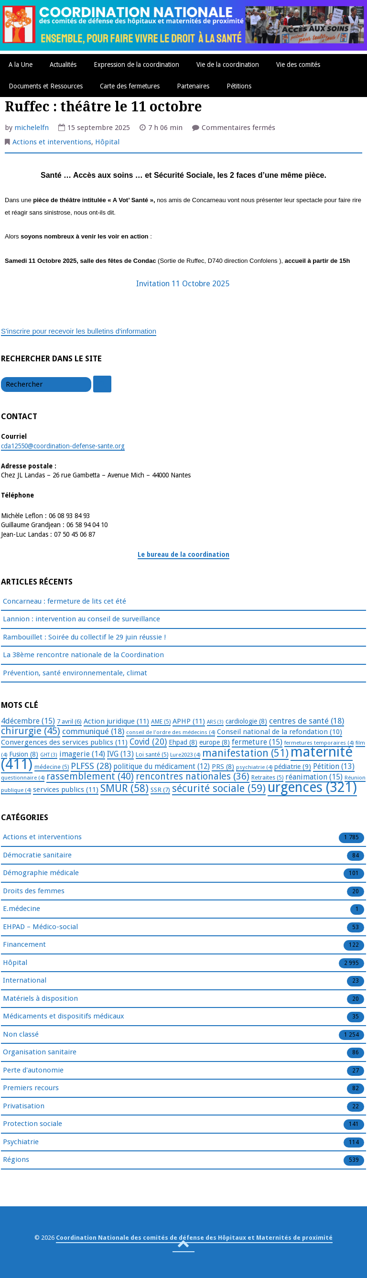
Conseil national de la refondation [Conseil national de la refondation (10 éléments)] (279, 731)
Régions (16, 1160)
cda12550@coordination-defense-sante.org (63, 446)
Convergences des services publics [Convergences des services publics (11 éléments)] (64, 742)
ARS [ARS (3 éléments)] (215, 722)
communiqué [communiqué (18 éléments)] (93, 731)
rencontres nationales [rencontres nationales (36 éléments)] (192, 776)
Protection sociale (32, 1124)
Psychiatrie (21, 1142)
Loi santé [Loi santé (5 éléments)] (152, 754)
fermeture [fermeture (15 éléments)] (257, 742)
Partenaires (193, 86)
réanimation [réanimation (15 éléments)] (314, 776)
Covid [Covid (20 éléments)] (148, 742)
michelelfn (31, 127)
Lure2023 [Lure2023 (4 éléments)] (185, 754)
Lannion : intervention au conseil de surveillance (81, 619)
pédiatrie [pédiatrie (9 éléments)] (292, 766)
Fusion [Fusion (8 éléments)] (23, 754)
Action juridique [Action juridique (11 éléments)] (116, 721)
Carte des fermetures (130, 86)
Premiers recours (31, 1088)
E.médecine (21, 909)
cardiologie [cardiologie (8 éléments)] (246, 721)
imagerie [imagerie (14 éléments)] (82, 753)
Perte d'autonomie (33, 1070)
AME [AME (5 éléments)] (161, 721)
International (24, 981)
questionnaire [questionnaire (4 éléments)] (22, 777)
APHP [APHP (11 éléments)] (189, 721)
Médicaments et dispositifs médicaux (63, 1016)
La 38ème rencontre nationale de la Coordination (83, 654)
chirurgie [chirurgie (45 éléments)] (30, 730)
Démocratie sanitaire (37, 855)
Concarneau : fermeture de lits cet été (64, 601)
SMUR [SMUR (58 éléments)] (124, 788)
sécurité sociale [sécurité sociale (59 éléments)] (219, 788)
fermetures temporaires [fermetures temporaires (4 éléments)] (319, 742)
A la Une (20, 64)
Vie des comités (298, 64)
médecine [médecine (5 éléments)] (51, 767)
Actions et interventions (51, 142)
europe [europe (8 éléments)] (214, 742)
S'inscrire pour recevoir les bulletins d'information (78, 331)
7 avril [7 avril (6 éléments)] (69, 721)
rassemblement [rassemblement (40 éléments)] (90, 776)
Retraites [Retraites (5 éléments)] (267, 777)
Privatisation (23, 1106)
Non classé (21, 1035)
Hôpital (107, 142)
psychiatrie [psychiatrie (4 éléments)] (254, 767)
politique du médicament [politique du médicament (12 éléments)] (161, 766)
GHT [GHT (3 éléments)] (48, 755)
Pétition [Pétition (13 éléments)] (334, 766)
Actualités (63, 64)
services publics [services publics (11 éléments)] (65, 789)
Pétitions (239, 86)
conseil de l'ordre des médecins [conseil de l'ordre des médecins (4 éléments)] (170, 732)
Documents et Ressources (46, 86)
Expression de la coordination (136, 64)
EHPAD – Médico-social (40, 927)
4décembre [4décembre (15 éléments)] (28, 721)
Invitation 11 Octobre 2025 (183, 283)
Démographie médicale (41, 873)
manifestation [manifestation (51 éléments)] (245, 753)
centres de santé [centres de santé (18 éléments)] (306, 721)
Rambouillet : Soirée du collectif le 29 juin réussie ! (84, 637)
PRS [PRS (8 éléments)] (223, 766)
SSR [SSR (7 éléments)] (160, 789)
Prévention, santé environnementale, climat (75, 673)
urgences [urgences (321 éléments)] (312, 787)
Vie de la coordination (227, 64)
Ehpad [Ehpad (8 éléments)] (183, 742)
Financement (24, 945)
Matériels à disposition (40, 999)
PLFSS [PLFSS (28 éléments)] (91, 766)
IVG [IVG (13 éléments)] (120, 753)
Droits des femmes (34, 891)
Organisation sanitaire (39, 1052)
